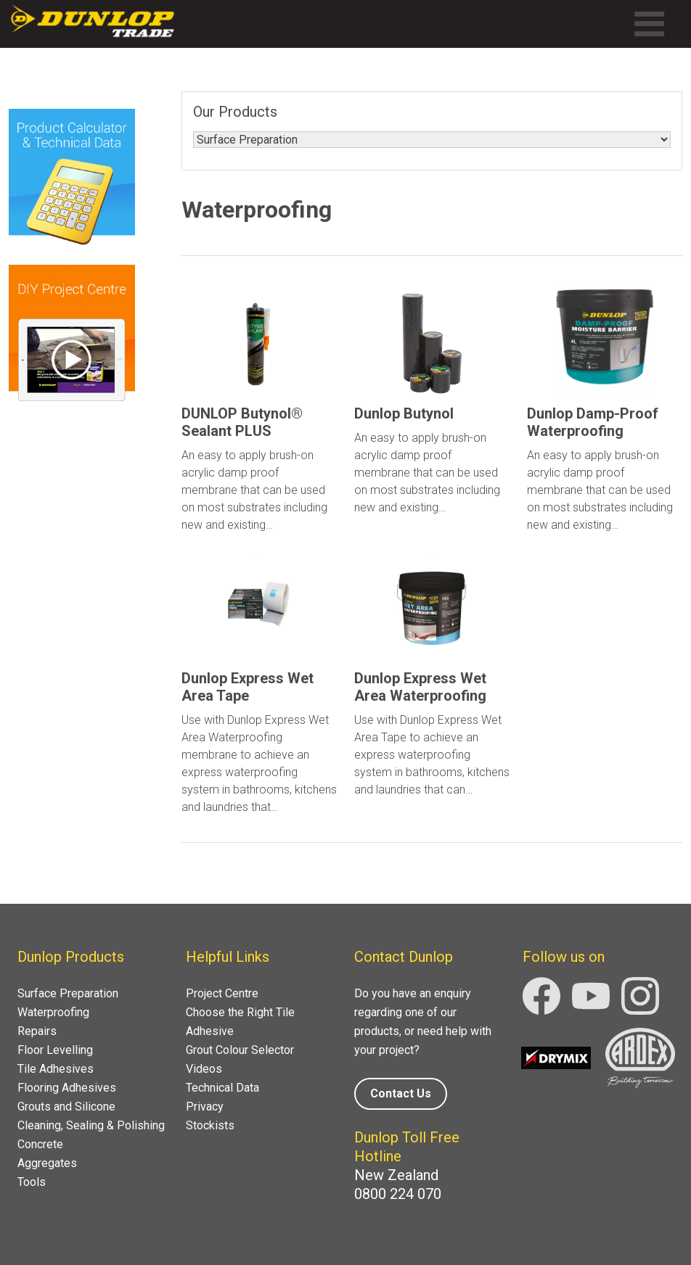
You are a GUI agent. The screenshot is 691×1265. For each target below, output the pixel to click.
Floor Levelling (55, 1050)
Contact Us (400, 1093)
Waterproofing (53, 1012)
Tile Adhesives (55, 1069)
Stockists (210, 1125)
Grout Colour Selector (240, 1050)
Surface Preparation (67, 993)
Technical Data (222, 1088)
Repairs (37, 1031)
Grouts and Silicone (66, 1106)
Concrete (40, 1144)
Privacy (205, 1106)
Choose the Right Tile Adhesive (240, 1021)
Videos (204, 1069)
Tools (31, 1182)
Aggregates (47, 1163)
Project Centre (222, 993)
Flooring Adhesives (66, 1088)
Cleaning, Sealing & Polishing (91, 1125)
